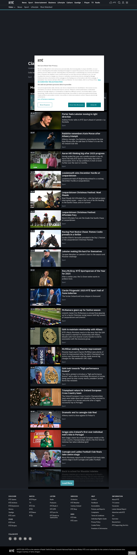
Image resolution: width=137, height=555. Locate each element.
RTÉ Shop (74, 509)
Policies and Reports (98, 509)
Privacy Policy (95, 522)
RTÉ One (32, 506)
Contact (94, 499)
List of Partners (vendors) (46, 99)
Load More (67, 483)
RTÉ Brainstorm (14, 506)
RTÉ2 (31, 509)
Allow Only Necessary (76, 105)
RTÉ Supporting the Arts (120, 525)
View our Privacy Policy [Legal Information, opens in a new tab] (56, 81)
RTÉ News (32, 512)
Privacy (132, 553)
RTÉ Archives (13, 503)
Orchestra (74, 499)
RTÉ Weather (75, 503)
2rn (113, 516)
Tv (92, 3)
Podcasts (53, 503)
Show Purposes (45, 105)
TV (30, 503)
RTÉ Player (32, 499)
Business (52, 3)
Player (87, 3)
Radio (97, 3)
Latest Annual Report (119, 509)
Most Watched (46, 7)
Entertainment (41, 3)
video (11, 7)
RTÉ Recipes (13, 526)
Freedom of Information (99, 528)
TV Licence (115, 503)
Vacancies (115, 506)
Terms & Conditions (97, 516)
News (24, 3)
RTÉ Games (12, 499)
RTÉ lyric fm (54, 512)
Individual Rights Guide (99, 519)
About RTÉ (115, 499)
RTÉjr (31, 516)
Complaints (95, 512)
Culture (70, 3)
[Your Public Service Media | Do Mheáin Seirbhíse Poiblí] (12, 550)
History (11, 509)
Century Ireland (76, 506)
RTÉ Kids (73, 517)
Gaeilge (77, 3)
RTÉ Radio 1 (54, 506)
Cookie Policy (95, 525)
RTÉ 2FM (53, 509)
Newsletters (116, 522)
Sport (30, 3)
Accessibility (95, 506)
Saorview (115, 519)
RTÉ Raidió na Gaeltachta (54, 517)
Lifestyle (61, 3)
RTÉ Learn (12, 516)
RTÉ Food (12, 522)
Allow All (94, 105)
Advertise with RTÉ (118, 512)
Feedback (94, 503)
